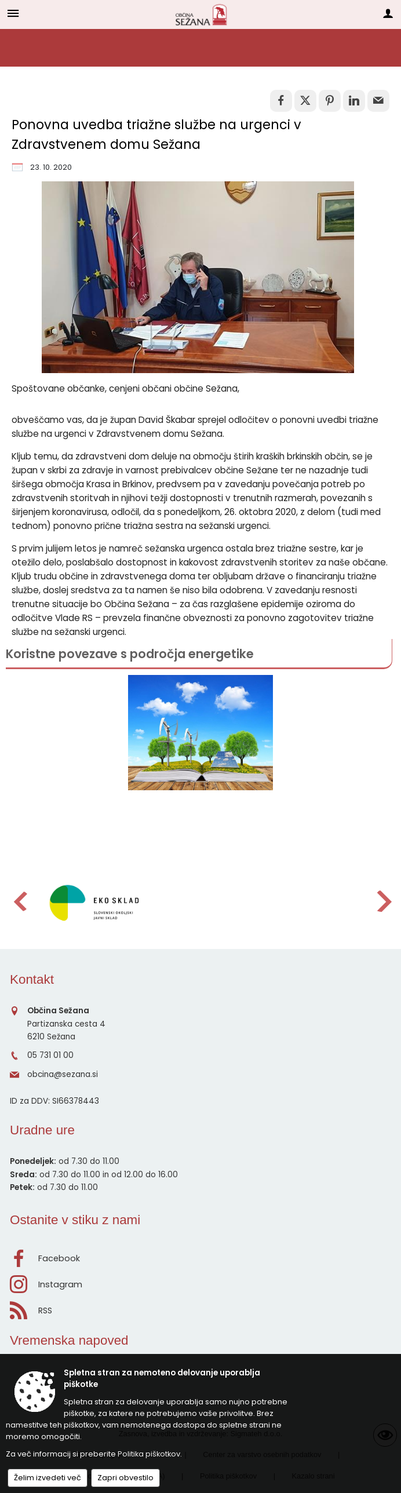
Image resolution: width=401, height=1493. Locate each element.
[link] (281, 101)
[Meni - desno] (388, 13)
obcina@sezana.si (62, 1074)
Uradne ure (42, 1130)
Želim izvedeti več (47, 1477)
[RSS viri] (200, 1307)
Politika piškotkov (149, 1453)
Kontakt (32, 979)
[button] (19, 901)
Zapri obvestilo (125, 1477)
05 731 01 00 (50, 1055)
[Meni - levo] (13, 13)
